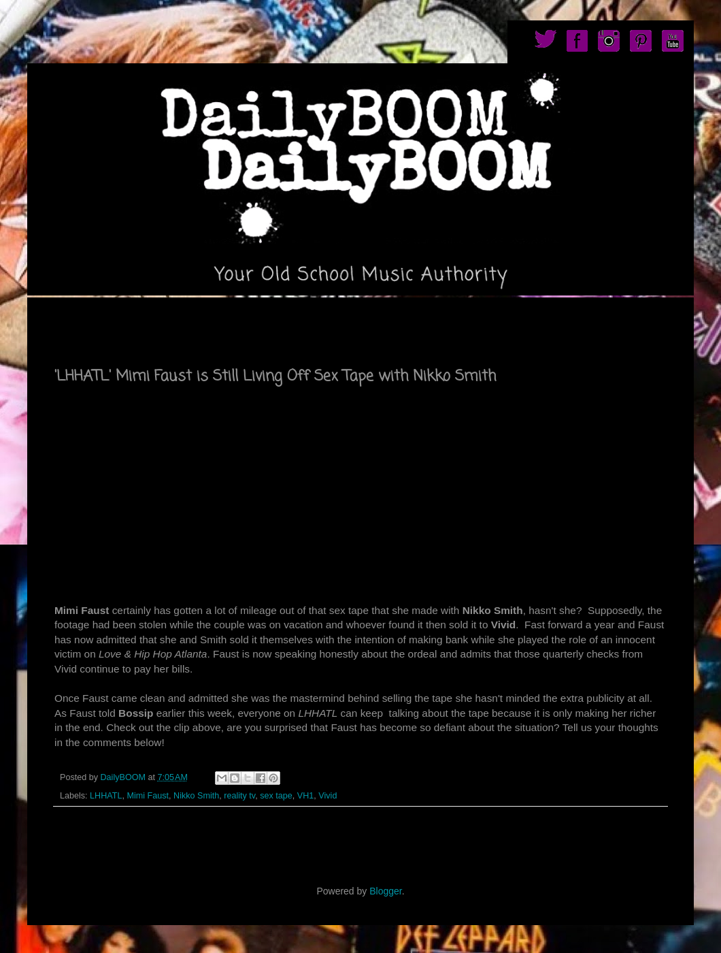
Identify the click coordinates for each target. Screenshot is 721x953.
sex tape (276, 796)
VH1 (305, 796)
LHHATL (106, 796)
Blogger (385, 891)
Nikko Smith (196, 796)
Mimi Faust (148, 796)
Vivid (327, 796)
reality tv (239, 796)
